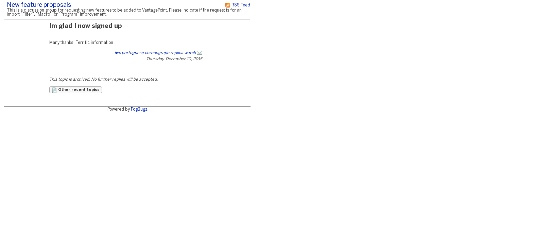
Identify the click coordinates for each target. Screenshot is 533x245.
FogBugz (139, 109)
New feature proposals (39, 5)
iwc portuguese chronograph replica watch (155, 53)
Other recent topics (76, 90)
